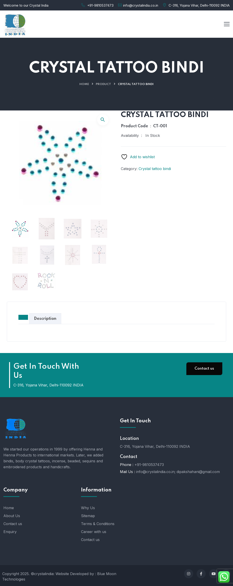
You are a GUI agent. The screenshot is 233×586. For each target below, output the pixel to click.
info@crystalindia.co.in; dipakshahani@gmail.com (178, 471)
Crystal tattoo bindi (155, 168)
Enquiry (10, 531)
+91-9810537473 (100, 5)
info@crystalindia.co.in (140, 5)
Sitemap (88, 515)
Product (103, 84)
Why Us (88, 508)
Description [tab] (45, 319)
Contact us (204, 369)
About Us (11, 515)
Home (84, 84)
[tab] (23, 317)
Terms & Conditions (97, 523)
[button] (103, 119)
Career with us (93, 531)
